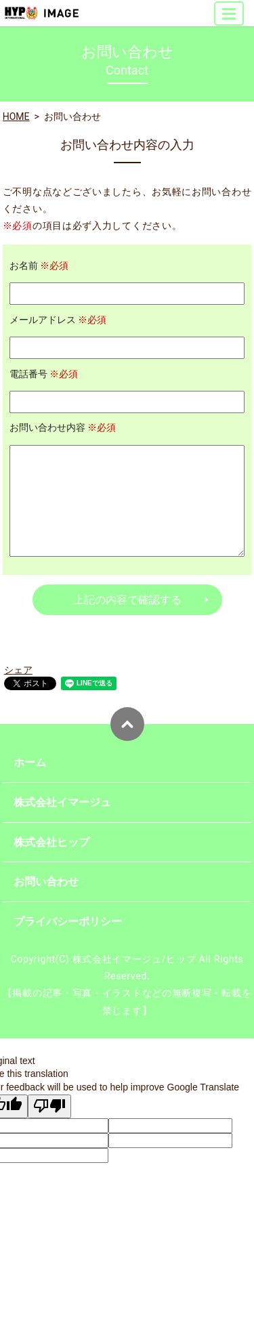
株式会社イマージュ (62, 802)
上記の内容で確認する (127, 599)
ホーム (30, 762)
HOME (16, 116)
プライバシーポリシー (68, 921)
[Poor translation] (49, 1107)
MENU (229, 19)
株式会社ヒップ (51, 842)
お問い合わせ (46, 881)
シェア (18, 669)
